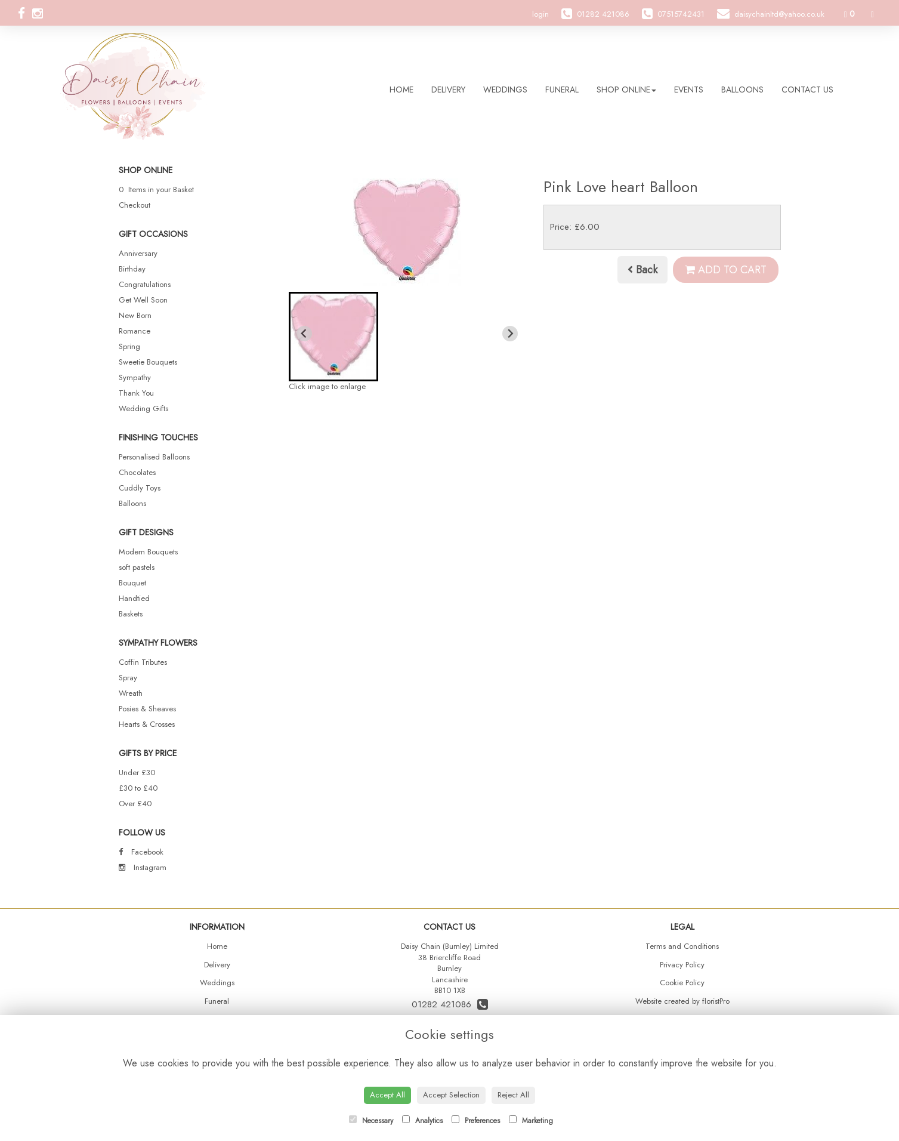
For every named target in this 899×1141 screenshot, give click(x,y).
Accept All (387, 1094)
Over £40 (135, 803)
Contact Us (807, 89)
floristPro (716, 1001)
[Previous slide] (304, 333)
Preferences (476, 1120)
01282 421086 (450, 1004)
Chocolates (137, 472)
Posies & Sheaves (147, 708)
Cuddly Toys (139, 488)
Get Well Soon (143, 300)
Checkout (134, 205)
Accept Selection (451, 1094)
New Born (135, 315)
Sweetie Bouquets (148, 362)
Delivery (448, 89)
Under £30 (137, 772)
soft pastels (137, 567)
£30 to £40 (138, 788)
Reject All (513, 1094)
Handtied (134, 598)
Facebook (141, 852)
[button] (333, 336)
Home (401, 89)
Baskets (131, 613)
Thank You (136, 393)
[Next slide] (510, 333)
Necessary (371, 1120)
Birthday (132, 269)
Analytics (422, 1120)
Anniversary (138, 253)
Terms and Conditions (682, 946)
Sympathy (135, 377)
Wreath (131, 693)
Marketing (531, 1120)
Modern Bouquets (148, 551)
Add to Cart (726, 269)
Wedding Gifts (143, 408)
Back (642, 269)
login (540, 14)
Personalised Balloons (154, 456)
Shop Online (626, 89)
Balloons (742, 89)
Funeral (562, 89)
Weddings (505, 89)
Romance (134, 331)
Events (688, 89)
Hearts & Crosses (147, 724)
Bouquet (132, 582)
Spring (129, 346)
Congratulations (145, 284)
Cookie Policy (682, 982)
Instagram (142, 867)
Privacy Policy (682, 964)
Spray (128, 677)
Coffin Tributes (143, 662)
